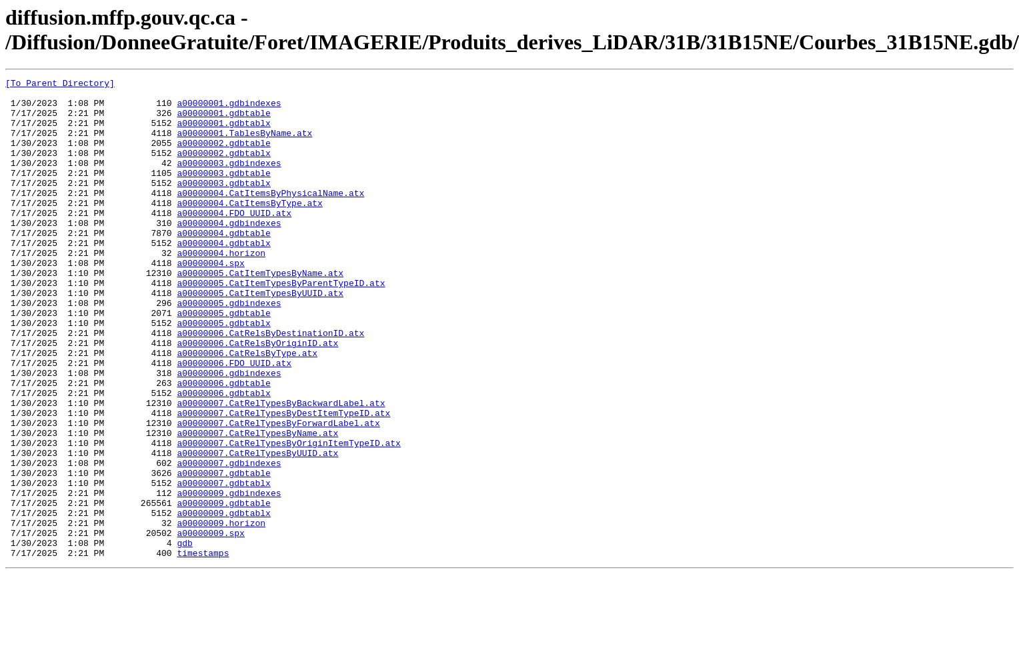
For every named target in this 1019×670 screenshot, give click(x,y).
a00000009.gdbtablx (223, 601)
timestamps (203, 649)
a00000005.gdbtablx (223, 373)
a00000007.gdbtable (223, 553)
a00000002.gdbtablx (223, 169)
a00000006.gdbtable (223, 445)
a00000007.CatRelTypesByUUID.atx (257, 529)
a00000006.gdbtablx (223, 457)
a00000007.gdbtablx (223, 565)
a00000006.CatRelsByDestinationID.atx (270, 385)
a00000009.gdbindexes (229, 577)
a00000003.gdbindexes (229, 181)
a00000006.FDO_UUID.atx (234, 421)
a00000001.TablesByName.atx (244, 145)
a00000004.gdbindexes (229, 253)
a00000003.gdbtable (223, 193)
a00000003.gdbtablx (223, 205)
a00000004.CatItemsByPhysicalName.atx (270, 217)
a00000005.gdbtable (223, 361)
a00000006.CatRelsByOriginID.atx (257, 397)
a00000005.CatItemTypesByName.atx (260, 313)
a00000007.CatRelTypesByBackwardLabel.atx (281, 469)
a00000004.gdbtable (223, 265)
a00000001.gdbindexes (229, 109)
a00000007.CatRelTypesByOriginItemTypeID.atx (288, 517)
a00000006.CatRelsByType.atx (247, 409)
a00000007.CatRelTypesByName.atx (257, 505)
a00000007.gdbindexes (229, 541)
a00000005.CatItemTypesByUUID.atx (260, 337)
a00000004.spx (210, 301)
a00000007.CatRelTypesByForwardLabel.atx (278, 493)
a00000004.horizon (221, 289)
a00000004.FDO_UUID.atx (234, 241)
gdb (184, 637)
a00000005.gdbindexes (229, 349)
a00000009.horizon (221, 613)
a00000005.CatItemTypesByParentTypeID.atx (281, 325)
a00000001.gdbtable (223, 121)
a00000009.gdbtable (223, 589)
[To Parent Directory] (60, 85)
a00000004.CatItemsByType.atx (249, 229)
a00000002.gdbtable (223, 157)
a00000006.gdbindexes (229, 433)
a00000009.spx (210, 625)
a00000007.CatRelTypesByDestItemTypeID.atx (283, 481)
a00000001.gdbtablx (223, 133)
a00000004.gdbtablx (223, 277)
